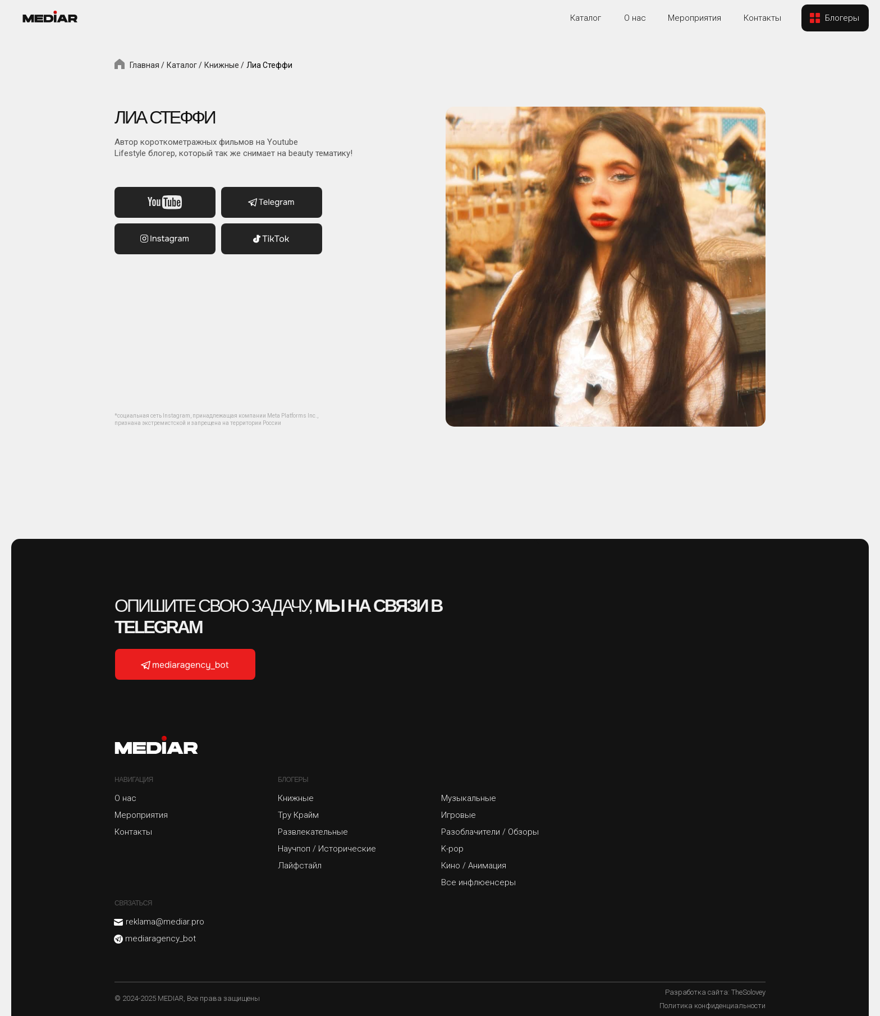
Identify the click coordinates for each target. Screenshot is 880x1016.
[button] (835, 17)
